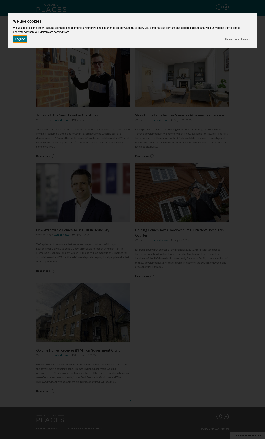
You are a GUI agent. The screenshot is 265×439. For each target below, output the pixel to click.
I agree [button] (20, 39)
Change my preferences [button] (237, 39)
